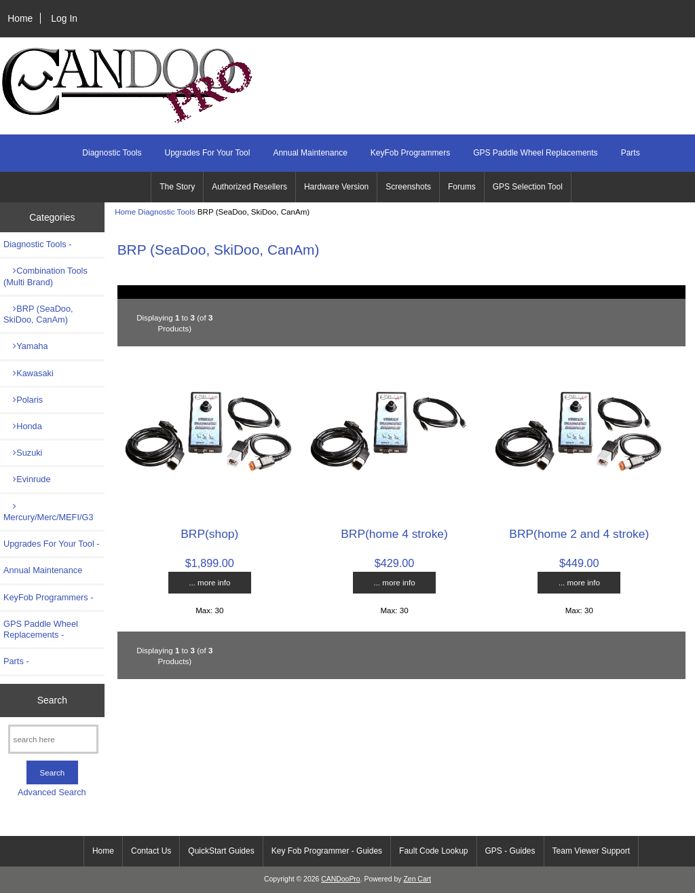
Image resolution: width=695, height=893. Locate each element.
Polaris (23, 400)
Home (20, 18)
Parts (630, 153)
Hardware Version (336, 187)
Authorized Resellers (249, 187)
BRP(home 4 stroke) (394, 534)
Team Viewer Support (591, 851)
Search (52, 700)
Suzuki (22, 453)
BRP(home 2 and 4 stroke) (579, 534)
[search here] (53, 739)
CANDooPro (340, 879)
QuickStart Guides (221, 851)
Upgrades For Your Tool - (51, 544)
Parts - (16, 661)
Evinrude (27, 479)
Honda (22, 426)
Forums (462, 187)
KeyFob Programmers (410, 153)
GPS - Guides (510, 851)
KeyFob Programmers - (48, 597)
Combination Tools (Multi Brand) (45, 276)
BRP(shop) (209, 534)
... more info (209, 582)
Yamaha (25, 346)
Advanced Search (52, 792)
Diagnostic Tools (166, 211)
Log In (64, 18)
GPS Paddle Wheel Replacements (535, 153)
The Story (177, 187)
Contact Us (151, 851)
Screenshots (408, 187)
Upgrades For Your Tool (207, 153)
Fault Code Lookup (433, 851)
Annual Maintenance (310, 153)
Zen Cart (417, 879)
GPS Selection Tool (528, 187)
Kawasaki (28, 373)
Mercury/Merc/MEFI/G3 (48, 511)
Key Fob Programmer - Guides (326, 851)
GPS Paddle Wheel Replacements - (40, 629)
